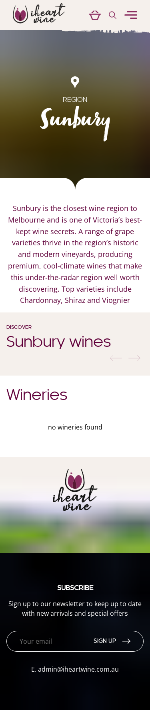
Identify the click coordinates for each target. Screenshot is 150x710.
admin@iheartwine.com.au (78, 669)
